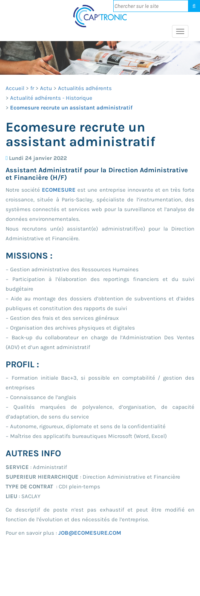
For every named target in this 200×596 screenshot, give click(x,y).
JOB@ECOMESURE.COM (89, 532)
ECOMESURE (59, 189)
